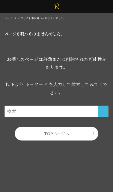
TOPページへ (56, 133)
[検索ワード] (56, 111)
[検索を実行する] (103, 111)
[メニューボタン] (6, 6)
